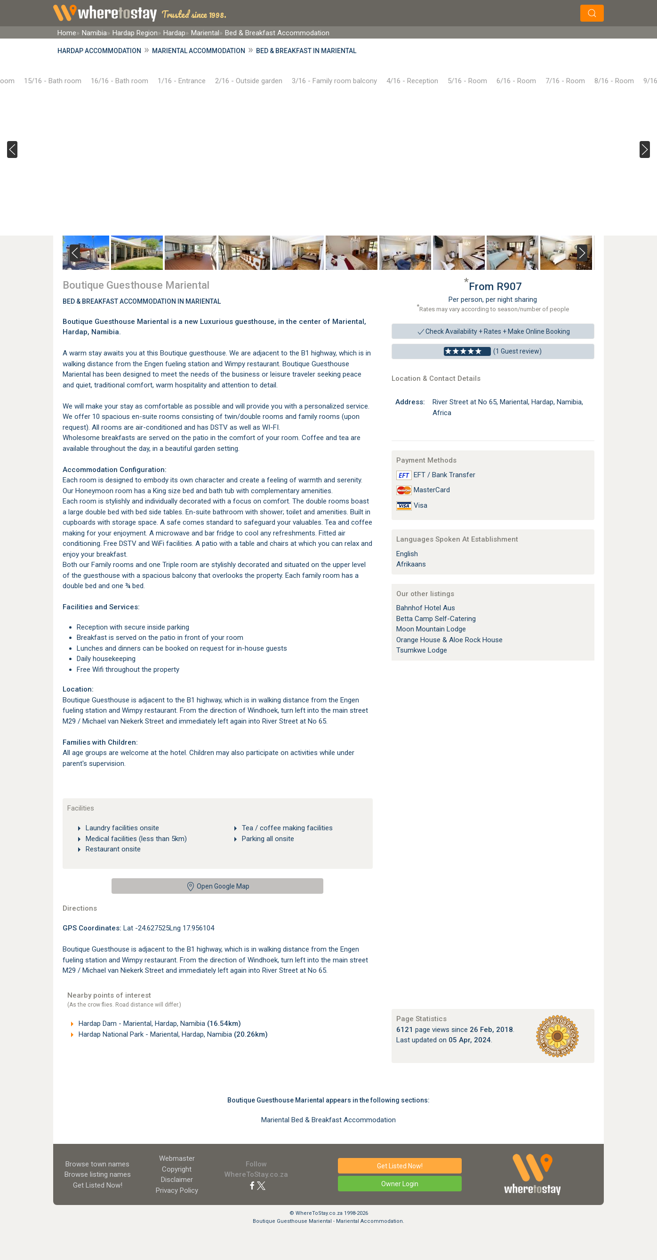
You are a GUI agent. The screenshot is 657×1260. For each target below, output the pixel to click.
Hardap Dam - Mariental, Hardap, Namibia (159, 1023)
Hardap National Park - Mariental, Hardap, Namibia (172, 1034)
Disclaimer (177, 1179)
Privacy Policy (177, 1190)
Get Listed (97, 1185)
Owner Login (399, 1184)
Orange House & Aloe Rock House (449, 640)
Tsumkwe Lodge (421, 650)
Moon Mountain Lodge (431, 629)
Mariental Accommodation (198, 51)
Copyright (177, 1169)
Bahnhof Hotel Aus (425, 608)
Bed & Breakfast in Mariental (306, 51)
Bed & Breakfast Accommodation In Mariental (142, 301)
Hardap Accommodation (99, 51)
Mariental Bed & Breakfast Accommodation (328, 1120)
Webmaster (177, 1158)
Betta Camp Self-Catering (436, 618)
